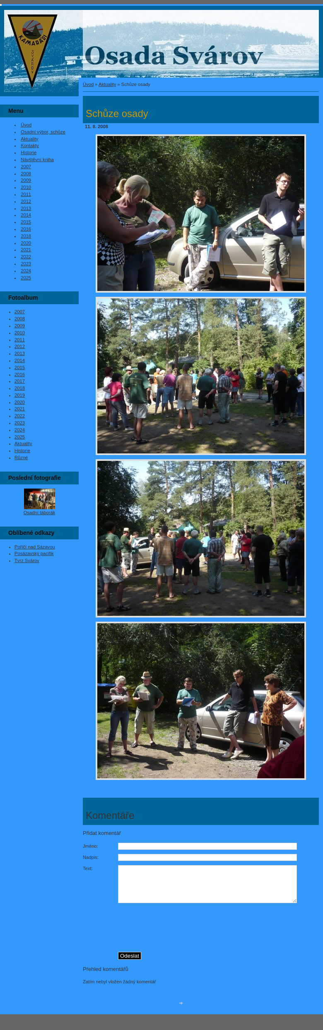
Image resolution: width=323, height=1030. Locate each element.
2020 (26, 243)
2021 (26, 249)
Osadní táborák (39, 512)
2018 (26, 236)
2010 (26, 187)
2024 (26, 270)
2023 (26, 263)
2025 (26, 277)
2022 (26, 256)
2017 (19, 381)
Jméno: (90, 846)
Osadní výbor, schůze (43, 131)
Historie (28, 152)
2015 (26, 221)
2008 (26, 173)
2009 (26, 180)
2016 (26, 229)
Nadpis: (91, 857)
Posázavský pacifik (34, 553)
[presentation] (219, 933)
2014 (26, 214)
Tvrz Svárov (26, 560)
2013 (26, 208)
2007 (26, 166)
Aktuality (107, 84)
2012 (26, 201)
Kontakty (30, 145)
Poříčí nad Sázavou (34, 546)
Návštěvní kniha (37, 159)
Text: (88, 868)
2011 (26, 194)
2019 (19, 395)
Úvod (88, 84)
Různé (21, 457)
